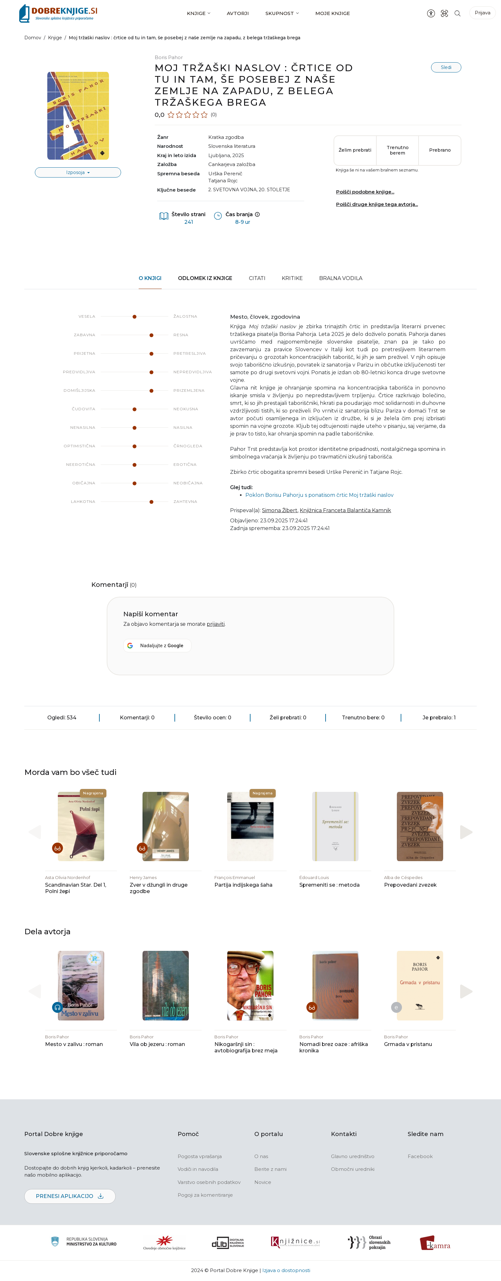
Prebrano (440, 150)
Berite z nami (270, 1170)
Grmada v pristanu (408, 1045)
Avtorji (238, 13)
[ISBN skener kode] (444, 13)
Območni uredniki (352, 1170)
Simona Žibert (279, 510)
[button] (466, 832)
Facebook (420, 1157)
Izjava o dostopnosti (286, 1271)
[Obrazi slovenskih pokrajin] (369, 1243)
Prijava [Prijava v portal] (482, 13)
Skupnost (280, 13)
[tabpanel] (250, 426)
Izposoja (76, 172)
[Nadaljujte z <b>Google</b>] (157, 645)
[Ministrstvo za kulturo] (83, 1243)
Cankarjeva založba (231, 164)
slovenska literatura (231, 146)
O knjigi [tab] (150, 278)
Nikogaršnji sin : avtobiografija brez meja (246, 1048)
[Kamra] (435, 1243)
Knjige (196, 13)
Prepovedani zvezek (410, 885)
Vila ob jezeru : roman (157, 1045)
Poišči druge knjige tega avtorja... (377, 204)
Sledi (446, 67)
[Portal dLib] (228, 1243)
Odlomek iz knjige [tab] (205, 278)
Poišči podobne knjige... (365, 192)
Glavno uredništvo (352, 1157)
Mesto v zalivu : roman (74, 1045)
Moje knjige (332, 13)
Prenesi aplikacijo (70, 1197)
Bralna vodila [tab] (340, 278)
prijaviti (216, 624)
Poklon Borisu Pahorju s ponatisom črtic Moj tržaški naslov (319, 495)
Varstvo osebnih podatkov (209, 1182)
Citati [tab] (257, 278)
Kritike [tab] (292, 278)
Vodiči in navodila (198, 1170)
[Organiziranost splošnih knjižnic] (164, 1243)
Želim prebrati (355, 150)
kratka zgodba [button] (226, 137)
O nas (261, 1157)
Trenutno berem (398, 150)
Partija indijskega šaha (243, 885)
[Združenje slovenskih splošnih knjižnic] (295, 1243)
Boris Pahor (169, 57)
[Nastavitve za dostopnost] (431, 13)
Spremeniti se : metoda (329, 885)
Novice (262, 1182)
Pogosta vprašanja (200, 1157)
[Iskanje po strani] (457, 13)
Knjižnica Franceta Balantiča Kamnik (345, 510)
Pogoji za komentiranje (205, 1196)
